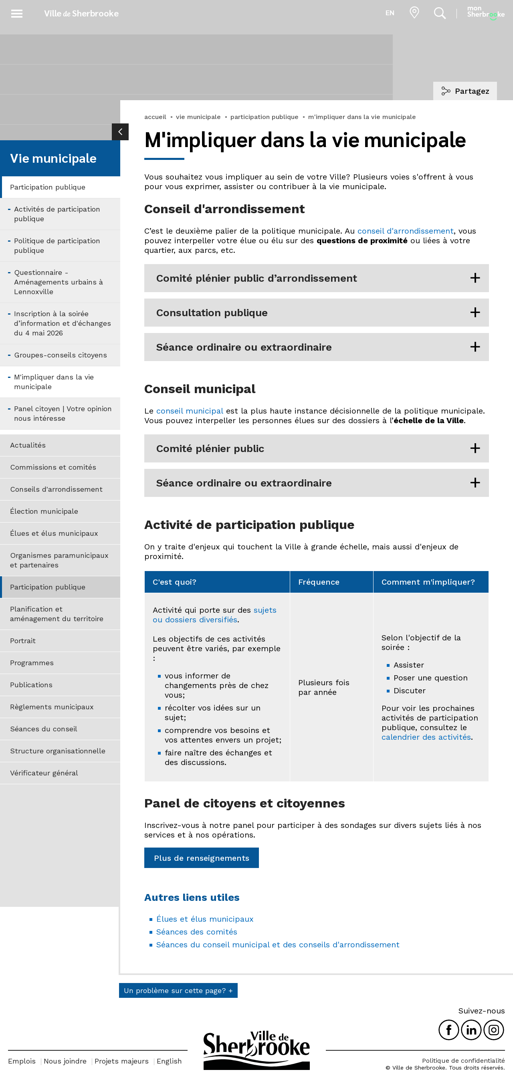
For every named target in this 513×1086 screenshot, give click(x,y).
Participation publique (47, 187)
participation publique (264, 117)
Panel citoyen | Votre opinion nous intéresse (63, 413)
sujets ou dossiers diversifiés (215, 614)
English (169, 1061)
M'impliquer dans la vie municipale (54, 382)
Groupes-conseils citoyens (60, 355)
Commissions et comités (53, 467)
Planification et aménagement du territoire (56, 614)
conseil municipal (189, 411)
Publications (31, 684)
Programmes (32, 662)
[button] (16, 12)
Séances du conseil (43, 729)
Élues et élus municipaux (54, 533)
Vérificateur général (44, 773)
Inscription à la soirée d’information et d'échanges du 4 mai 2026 (62, 323)
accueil (155, 117)
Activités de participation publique (57, 214)
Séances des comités (196, 932)
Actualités (28, 445)
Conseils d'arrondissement (56, 489)
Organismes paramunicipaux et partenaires (59, 560)
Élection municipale (44, 511)
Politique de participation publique (57, 245)
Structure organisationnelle (57, 751)
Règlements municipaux (52, 706)
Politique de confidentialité (463, 1060)
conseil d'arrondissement (405, 231)
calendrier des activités (426, 737)
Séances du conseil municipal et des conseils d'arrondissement (278, 944)
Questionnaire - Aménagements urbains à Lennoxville (58, 282)
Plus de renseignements (201, 858)
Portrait (23, 640)
